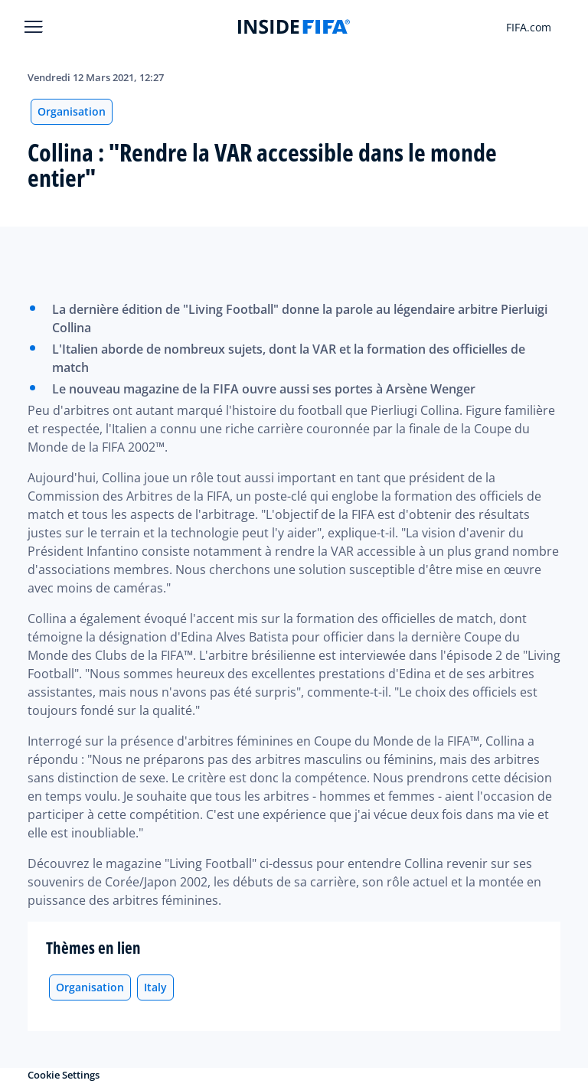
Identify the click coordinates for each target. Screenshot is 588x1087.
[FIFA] (294, 27)
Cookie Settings (64, 1075)
